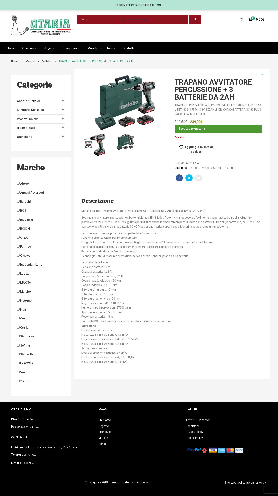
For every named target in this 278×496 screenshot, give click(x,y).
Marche (93, 48)
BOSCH (25, 228)
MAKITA (25, 282)
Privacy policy (194, 432)
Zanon (24, 381)
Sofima (25, 345)
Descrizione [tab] (97, 201)
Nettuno (26, 300)
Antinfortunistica (29, 101)
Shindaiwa (27, 336)
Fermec (25, 246)
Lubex (24, 273)
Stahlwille (27, 354)
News (111, 48)
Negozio (49, 48)
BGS (23, 210)
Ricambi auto (26, 128)
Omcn (24, 318)
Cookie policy (194, 438)
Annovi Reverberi (32, 192)
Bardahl (25, 202)
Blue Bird (26, 220)
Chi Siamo (29, 48)
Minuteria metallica (30, 110)
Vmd (23, 372)
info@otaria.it (28, 463)
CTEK (24, 238)
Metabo (47, 61)
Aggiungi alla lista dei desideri (196, 149)
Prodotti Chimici (28, 119)
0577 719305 (30, 455)
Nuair (24, 309)
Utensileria (24, 137)
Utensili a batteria (223, 168)
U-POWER (26, 363)
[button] (256, 20)
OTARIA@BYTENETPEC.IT (29, 427)
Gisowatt (26, 255)
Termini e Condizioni (198, 420)
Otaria (24, 327)
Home (11, 48)
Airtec (24, 183)
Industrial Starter (32, 264)
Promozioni (70, 48)
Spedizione (193, 426)
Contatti (128, 48)
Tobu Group (261, 483)
